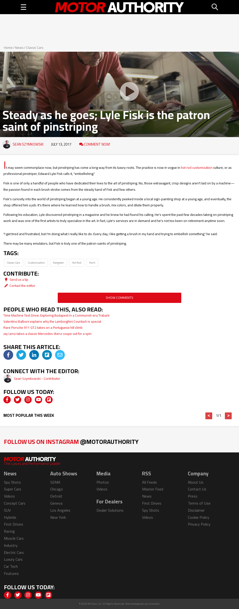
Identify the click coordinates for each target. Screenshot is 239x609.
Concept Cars (14, 503)
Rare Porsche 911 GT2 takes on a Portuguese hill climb (43, 327)
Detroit (56, 496)
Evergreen (58, 262)
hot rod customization (196, 167)
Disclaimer (196, 510)
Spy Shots (12, 482)
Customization (36, 262)
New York (58, 517)
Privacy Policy (199, 524)
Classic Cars (34, 47)
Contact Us (197, 489)
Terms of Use (199, 503)
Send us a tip (15, 279)
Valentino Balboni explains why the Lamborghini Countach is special (53, 321)
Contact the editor (19, 285)
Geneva (56, 503)
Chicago (56, 489)
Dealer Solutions (110, 510)
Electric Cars (14, 552)
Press (192, 496)
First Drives (13, 524)
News (19, 47)
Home (8, 47)
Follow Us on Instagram (71, 441)
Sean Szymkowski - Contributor (37, 378)
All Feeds (149, 482)
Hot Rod (76, 262)
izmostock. (154, 603)
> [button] (228, 415)
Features (11, 573)
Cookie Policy (198, 517)
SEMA (55, 482)
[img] (8, 355)
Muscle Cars (14, 538)
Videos (9, 496)
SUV (7, 510)
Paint (92, 262)
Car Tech (11, 566)
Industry (11, 545)
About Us (195, 482)
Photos (102, 482)
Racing (9, 531)
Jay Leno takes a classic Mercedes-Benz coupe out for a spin (47, 333)
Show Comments (119, 297)
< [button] (209, 415)
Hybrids (10, 517)
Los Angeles (60, 510)
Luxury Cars (13, 559)
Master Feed (152, 489)
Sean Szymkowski (28, 144)
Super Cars (12, 489)
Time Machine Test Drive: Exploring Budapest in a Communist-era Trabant (56, 315)
